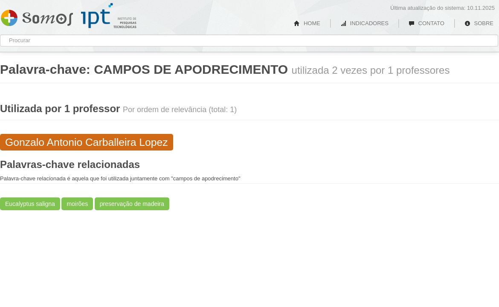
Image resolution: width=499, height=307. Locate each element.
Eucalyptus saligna (30, 203)
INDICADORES (364, 23)
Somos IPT (37, 16)
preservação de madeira (132, 203)
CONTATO (426, 23)
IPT (108, 16)
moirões (77, 203)
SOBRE (478, 23)
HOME (307, 23)
